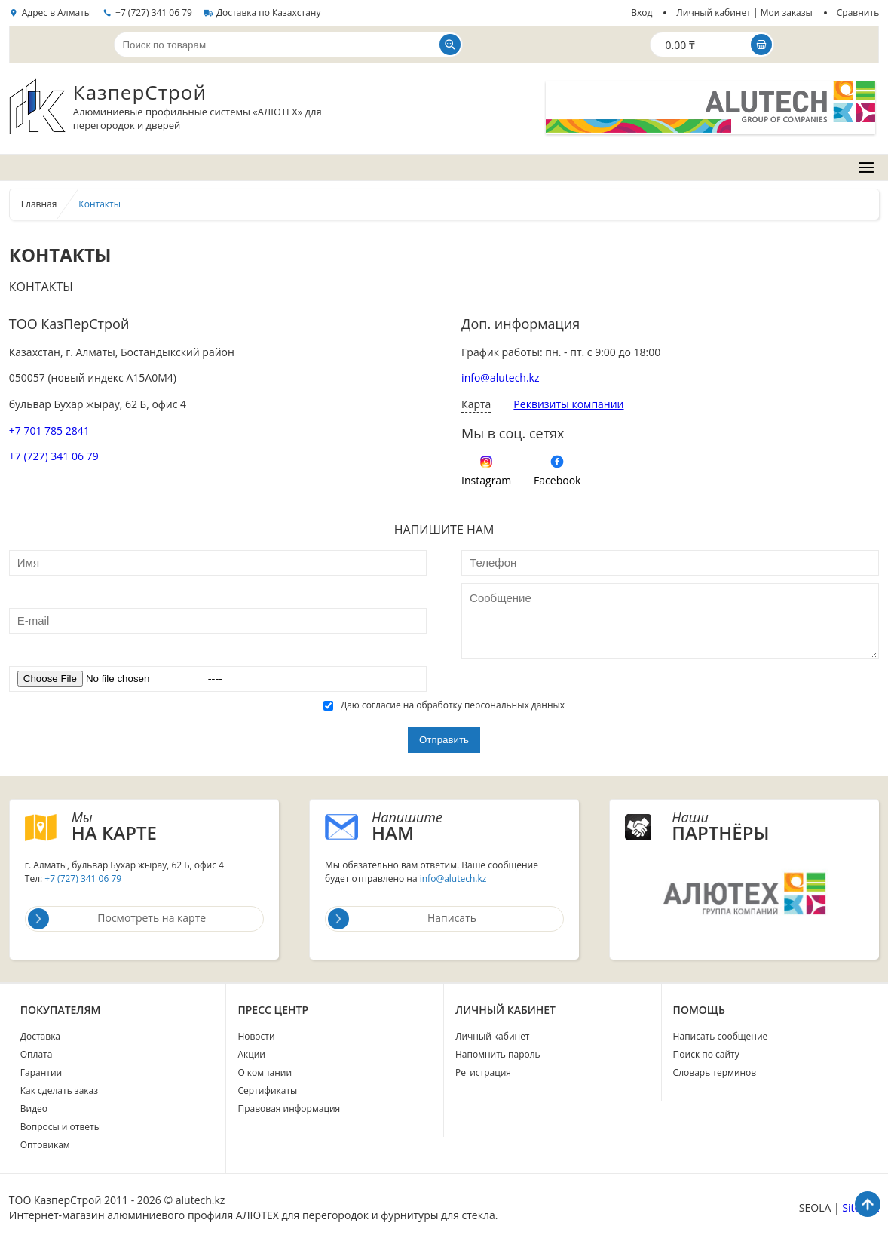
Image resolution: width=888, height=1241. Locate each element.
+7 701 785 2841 (49, 430)
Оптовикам (45, 1144)
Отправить (444, 739)
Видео (33, 1108)
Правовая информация (288, 1108)
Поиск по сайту (706, 1054)
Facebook (557, 480)
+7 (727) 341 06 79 (153, 12)
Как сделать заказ (59, 1090)
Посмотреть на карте (117, 918)
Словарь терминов (715, 1072)
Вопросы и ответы (60, 1126)
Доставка (40, 1036)
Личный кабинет (492, 1036)
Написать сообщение (720, 1036)
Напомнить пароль (497, 1054)
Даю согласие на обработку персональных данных (444, 705)
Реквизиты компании (568, 404)
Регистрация (483, 1072)
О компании (264, 1072)
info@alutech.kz (500, 377)
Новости (255, 1036)
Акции (251, 1054)
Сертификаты (267, 1090)
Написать (402, 918)
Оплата (36, 1054)
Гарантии (41, 1072)
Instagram (486, 480)
